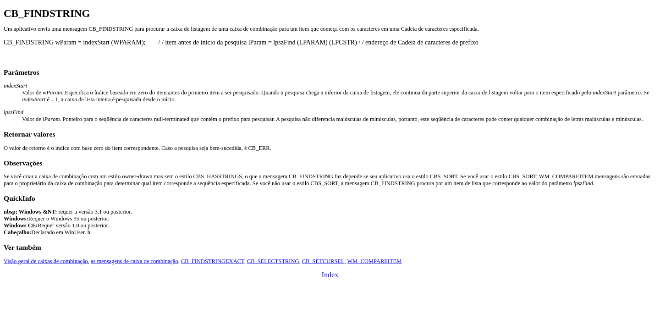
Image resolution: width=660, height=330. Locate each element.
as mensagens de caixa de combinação (134, 261)
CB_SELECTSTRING (273, 261)
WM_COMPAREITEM (374, 261)
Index (330, 275)
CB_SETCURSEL (323, 261)
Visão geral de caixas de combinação (46, 261)
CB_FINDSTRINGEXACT (212, 261)
